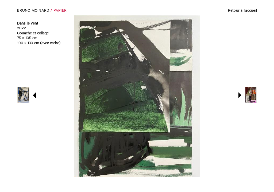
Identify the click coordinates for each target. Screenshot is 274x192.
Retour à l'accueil (242, 11)
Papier (60, 11)
